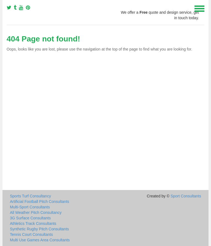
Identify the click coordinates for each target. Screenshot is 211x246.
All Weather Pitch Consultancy (36, 212)
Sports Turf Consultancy (30, 196)
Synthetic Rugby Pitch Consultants (39, 229)
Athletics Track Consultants (33, 223)
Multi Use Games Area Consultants (40, 240)
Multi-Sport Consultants (30, 207)
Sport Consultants (186, 196)
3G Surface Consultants (30, 218)
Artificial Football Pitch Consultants (39, 201)
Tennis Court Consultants (31, 234)
